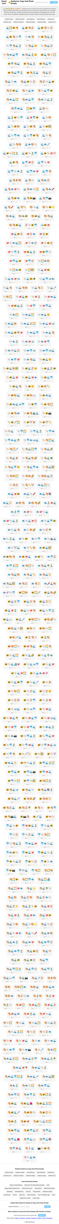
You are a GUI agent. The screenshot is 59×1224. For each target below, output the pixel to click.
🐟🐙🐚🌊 (42, 511)
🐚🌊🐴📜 (37, 287)
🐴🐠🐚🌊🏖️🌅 (42, 1121)
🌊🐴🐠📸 (29, 198)
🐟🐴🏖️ (23, 583)
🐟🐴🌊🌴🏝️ (45, 565)
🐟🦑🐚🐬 (9, 592)
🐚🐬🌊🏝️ (36, 431)
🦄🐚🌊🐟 (29, 1157)
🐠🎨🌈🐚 (50, 619)
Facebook (22, 1218)
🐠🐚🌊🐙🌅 (18, 673)
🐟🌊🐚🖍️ (29, 494)
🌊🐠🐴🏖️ (28, 27)
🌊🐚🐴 (46, 135)
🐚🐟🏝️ (13, 341)
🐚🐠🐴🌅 (47, 404)
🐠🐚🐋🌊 (14, 709)
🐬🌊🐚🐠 (12, 825)
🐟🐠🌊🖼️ (45, 547)
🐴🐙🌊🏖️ (50, 1004)
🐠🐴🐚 (39, 807)
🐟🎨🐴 (20, 503)
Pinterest (33, 1218)
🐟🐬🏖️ (51, 556)
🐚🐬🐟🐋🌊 (31, 440)
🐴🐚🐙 (7, 1040)
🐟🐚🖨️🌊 (50, 538)
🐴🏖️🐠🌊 (12, 90)
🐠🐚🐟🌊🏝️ (46, 727)
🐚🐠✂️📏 (45, 422)
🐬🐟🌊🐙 (31, 843)
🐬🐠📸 (10, 870)
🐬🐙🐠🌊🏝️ (29, 825)
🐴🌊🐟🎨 (47, 933)
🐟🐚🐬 (35, 538)
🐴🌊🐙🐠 (45, 915)
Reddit (39, 1218)
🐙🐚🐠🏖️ (47, 243)
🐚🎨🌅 (7, 296)
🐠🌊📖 (7, 619)
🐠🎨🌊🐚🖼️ (15, 628)
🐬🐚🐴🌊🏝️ (13, 843)
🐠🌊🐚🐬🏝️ (46, 610)
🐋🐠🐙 (45, 225)
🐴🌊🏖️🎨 (26, 897)
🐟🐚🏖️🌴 (45, 529)
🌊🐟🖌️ (45, 144)
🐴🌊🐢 (15, 960)
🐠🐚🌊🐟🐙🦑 (39, 673)
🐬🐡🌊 (23, 870)
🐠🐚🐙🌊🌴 (10, 718)
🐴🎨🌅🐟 (20, 987)
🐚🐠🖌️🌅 (14, 422)
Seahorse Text (51, 22)
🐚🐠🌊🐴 (15, 386)
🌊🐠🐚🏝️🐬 (29, 153)
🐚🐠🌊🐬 (47, 377)
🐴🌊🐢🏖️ (29, 960)
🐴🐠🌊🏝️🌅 (43, 1103)
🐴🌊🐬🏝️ (47, 969)
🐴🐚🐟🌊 (50, 1040)
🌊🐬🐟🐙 (32, 171)
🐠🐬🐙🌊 (45, 771)
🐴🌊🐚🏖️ (47, 924)
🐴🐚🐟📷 (25, 1049)
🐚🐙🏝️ (35, 296)
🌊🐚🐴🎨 (15, 144)
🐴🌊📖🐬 (9, 978)
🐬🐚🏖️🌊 (28, 834)
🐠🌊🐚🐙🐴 (28, 610)
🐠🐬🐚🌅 (14, 780)
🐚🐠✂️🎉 (29, 422)
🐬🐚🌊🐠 (47, 825)
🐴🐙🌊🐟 (14, 1013)
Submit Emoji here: (13, 1206)
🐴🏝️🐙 (50, 995)
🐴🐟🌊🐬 (28, 99)
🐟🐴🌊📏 (29, 574)
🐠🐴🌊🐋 (12, 789)
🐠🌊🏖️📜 (45, 601)
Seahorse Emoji (9, 19)
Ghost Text (22, 1194)
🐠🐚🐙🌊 (45, 709)
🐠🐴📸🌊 (10, 816)
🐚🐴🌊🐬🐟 (31, 467)
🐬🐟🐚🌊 (47, 843)
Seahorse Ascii (7, 22)
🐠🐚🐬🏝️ (9, 745)
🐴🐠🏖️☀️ (45, 1112)
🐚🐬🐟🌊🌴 (12, 440)
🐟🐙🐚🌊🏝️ (10, 520)
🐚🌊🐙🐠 (44, 269)
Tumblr (44, 1218)
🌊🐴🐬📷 (45, 198)
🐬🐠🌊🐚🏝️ (45, 852)
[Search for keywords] (41, 2)
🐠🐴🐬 (51, 807)
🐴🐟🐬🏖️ (14, 1094)
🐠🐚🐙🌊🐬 (29, 718)
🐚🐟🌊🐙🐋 (46, 323)
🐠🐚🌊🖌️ (32, 682)
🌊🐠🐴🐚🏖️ (45, 27)
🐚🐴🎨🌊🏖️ (45, 476)
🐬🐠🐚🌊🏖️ (13, 861)
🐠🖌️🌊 (37, 816)
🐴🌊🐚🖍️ (31, 933)
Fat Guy (15, 1194)
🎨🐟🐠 (23, 216)
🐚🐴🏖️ (13, 485)
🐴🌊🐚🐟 (11, 81)
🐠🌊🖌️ (20, 619)
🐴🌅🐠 (13, 879)
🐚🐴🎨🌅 (12, 476)
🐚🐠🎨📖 (29, 395)
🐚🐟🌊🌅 (28, 314)
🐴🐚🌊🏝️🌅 (15, 1031)
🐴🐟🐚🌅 (28, 1085)
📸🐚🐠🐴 (44, 1148)
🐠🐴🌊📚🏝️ (45, 789)
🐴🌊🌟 (31, 888)
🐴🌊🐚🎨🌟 (29, 924)
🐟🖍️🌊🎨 (50, 583)
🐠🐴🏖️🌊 (9, 807)
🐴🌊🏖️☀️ (12, 906)
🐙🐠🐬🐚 (45, 252)
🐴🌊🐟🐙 (28, 942)
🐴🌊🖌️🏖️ (37, 978)
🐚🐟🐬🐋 (29, 350)
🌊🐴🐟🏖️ (44, 180)
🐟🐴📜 (35, 583)
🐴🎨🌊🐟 (48, 987)
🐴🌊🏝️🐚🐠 (29, 906)
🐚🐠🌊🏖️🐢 (48, 368)
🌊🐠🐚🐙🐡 (48, 153)
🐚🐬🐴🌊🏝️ (13, 45)
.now (4, 2)
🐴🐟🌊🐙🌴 (20, 1067)
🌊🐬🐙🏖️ (28, 162)
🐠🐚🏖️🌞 (45, 691)
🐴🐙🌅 (20, 1004)
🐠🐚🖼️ (39, 753)
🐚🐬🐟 (50, 431)
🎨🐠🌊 (35, 216)
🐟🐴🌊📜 (45, 574)
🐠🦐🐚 (50, 816)
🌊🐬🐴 (46, 171)
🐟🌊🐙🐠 (14, 494)
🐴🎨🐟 (9, 995)
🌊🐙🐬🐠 (32, 117)
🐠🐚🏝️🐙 (45, 700)
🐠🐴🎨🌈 (29, 798)
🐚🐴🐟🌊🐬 (10, 54)
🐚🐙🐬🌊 (45, 305)
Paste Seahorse (41, 19)
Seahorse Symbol (20, 19)
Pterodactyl (9, 1191)
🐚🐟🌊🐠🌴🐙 (14, 332)
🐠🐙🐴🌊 (29, 646)
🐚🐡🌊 (9, 431)
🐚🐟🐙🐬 (44, 341)
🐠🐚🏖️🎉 (14, 700)
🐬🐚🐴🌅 (44, 834)
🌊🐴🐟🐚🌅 (31, 189)
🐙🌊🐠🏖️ (17, 234)
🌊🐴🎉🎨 (15, 180)
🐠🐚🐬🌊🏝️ (28, 736)
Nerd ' (53, 1194)
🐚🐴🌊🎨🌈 (29, 458)
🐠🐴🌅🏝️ (45, 780)
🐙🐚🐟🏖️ (31, 243)
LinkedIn (28, 1218)
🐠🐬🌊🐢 (14, 771)
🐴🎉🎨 (51, 978)
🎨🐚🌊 (34, 207)
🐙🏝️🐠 (43, 234)
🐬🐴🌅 (35, 870)
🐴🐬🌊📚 (45, 1139)
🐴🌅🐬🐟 (28, 879)
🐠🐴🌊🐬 (45, 63)
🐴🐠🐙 (25, 1121)
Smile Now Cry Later (27, 1188)
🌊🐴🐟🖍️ (48, 189)
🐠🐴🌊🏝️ (29, 63)
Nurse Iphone (38, 1188)
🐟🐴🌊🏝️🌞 (29, 54)
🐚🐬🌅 (21, 431)
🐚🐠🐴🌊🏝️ (45, 36)
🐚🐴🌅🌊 (48, 440)
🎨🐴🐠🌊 (15, 225)
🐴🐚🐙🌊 (22, 1040)
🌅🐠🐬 (31, 108)
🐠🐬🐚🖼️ (29, 780)
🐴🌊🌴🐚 (45, 888)
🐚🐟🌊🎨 (11, 323)
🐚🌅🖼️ (29, 269)
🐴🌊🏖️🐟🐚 (43, 897)
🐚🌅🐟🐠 (15, 269)
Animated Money (19, 1191)
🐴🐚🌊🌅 (34, 1022)
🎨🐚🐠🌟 (48, 207)
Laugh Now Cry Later (25, 1198)
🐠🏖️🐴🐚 (31, 637)
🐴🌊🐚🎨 (12, 924)
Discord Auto (7, 1194)
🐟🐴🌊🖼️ (9, 583)
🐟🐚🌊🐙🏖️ (29, 520)
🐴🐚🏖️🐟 (45, 1031)
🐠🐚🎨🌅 (14, 691)
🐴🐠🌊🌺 (26, 1103)
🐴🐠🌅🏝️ (45, 1094)
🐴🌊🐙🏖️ (47, 906)
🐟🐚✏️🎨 (29, 547)
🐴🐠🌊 (12, 1103)
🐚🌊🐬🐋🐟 (46, 278)
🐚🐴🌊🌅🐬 (29, 449)
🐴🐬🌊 (46, 1130)
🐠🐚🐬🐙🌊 (26, 745)
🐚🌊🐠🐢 (29, 278)
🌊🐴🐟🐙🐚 (12, 189)
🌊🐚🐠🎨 (14, 126)
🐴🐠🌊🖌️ (14, 1112)
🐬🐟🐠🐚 (12, 852)
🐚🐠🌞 (29, 386)
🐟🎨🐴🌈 (34, 503)
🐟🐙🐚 (28, 511)
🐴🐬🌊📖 (29, 1139)
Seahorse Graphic (30, 22)
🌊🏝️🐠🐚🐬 (15, 117)
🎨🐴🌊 (48, 216)
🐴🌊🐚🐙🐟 (13, 933)
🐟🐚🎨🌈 (29, 529)
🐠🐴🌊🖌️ (14, 798)
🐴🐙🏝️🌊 (29, 1013)
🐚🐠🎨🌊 (14, 395)
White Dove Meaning (49, 1188)
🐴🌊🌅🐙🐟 (15, 888)
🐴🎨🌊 (34, 987)
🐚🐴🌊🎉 (12, 458)
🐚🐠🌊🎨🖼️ (10, 368)
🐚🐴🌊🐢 (47, 458)
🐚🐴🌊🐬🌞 (12, 467)
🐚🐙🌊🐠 (22, 296)
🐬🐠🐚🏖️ (31, 861)
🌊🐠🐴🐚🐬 (13, 36)
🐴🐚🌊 (20, 1022)
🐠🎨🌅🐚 (34, 619)
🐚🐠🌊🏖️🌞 (29, 368)
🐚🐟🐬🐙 (14, 359)
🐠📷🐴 (24, 816)
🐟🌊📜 (7, 503)
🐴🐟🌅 (51, 1049)
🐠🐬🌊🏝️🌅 (46, 762)
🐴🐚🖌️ (39, 1049)
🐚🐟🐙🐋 (28, 341)
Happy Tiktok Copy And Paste (12, 1188)
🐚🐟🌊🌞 (44, 314)
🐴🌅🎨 (48, 870)
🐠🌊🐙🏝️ (11, 610)
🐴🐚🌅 (7, 1022)
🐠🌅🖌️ (35, 592)
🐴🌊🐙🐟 (29, 915)
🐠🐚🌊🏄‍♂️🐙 (12, 664)
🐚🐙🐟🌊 (50, 296)
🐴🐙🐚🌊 (45, 1013)
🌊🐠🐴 (13, 162)
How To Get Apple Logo (44, 1194)
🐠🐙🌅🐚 (14, 646)
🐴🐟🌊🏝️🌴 (48, 1058)
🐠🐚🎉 (46, 682)
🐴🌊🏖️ (46, 72)
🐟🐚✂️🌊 (14, 547)
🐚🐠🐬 (32, 404)
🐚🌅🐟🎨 (44, 260)
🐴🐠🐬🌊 (14, 1130)
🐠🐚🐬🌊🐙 (46, 736)
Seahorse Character (19, 22)
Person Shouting (31, 1194)
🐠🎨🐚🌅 (45, 628)
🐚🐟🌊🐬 (32, 332)
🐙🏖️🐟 (31, 234)
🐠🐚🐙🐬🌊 (28, 727)
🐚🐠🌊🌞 (45, 359)
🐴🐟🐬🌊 (44, 1085)
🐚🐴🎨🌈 (28, 476)
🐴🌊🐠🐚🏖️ (28, 81)
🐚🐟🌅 (13, 314)
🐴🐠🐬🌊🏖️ (31, 1130)
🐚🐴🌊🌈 (47, 449)
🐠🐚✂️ (51, 753)
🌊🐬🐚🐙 (44, 162)
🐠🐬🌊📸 (29, 771)
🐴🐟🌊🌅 (12, 99)
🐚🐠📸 (46, 413)
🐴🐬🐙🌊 (15, 1148)
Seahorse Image (42, 22)
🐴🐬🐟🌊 (17, 108)
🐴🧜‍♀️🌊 (29, 1148)
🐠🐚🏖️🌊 (29, 691)
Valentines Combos (47, 1191)
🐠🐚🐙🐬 (11, 727)
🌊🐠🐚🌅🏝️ (10, 153)
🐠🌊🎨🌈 (50, 592)
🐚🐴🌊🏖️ (47, 45)
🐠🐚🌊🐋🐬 (31, 664)
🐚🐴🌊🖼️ (48, 467)
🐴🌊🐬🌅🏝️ (13, 969)
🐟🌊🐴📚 (45, 494)
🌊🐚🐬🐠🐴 (31, 135)
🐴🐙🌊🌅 (34, 1004)
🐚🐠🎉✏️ (44, 386)
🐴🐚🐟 (35, 1040)
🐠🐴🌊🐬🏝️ (15, 72)
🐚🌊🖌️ (51, 287)
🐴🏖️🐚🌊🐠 (46, 81)
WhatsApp (49, 1218)
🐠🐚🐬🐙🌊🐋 (47, 745)
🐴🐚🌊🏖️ (50, 1022)
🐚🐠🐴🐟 (14, 413)
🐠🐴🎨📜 (45, 798)
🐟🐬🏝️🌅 (12, 565)
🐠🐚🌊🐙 (48, 664)
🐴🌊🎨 (12, 897)
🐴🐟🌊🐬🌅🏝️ (14, 1076)
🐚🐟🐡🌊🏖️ (12, 350)
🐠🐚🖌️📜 (25, 753)
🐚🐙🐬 (31, 305)
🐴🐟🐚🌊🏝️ (45, 99)
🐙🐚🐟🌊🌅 (13, 243)
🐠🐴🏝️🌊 (32, 72)
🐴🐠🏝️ (12, 1121)
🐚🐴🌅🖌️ (12, 449)
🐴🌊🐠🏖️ (32, 951)
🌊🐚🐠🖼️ (45, 126)
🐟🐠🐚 (39, 556)
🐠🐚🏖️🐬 (29, 700)
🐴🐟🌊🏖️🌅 (10, 1058)
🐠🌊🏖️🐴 (29, 601)
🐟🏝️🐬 (15, 511)
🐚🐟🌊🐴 (48, 332)
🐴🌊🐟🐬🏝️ (15, 951)
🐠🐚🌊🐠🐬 (15, 682)
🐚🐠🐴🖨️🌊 (31, 413)
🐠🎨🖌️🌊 (15, 637)
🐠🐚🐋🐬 (29, 709)
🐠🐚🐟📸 (11, 736)
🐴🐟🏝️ (13, 1085)
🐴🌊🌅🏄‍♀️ (44, 879)
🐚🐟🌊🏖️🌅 (28, 323)
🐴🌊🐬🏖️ (31, 969)
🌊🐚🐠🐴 (29, 126)
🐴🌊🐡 (46, 951)
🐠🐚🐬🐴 (9, 753)
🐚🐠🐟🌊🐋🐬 (15, 404)
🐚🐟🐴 (29, 36)
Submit (47, 1206)
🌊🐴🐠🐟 (14, 198)
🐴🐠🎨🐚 (29, 1112)
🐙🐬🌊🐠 (15, 260)
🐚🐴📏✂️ (28, 485)
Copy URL (42, 1215)
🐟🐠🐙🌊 (25, 556)
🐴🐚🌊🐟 (28, 90)
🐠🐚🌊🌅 (12, 655)
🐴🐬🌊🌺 (14, 1139)
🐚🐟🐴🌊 (29, 359)
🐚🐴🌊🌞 (31, 45)
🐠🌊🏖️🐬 (14, 601)
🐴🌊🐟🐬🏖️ (45, 942)
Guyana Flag (36, 1198)
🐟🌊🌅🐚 (44, 485)
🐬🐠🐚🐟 (47, 861)
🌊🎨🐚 (43, 108)
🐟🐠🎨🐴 (9, 556)
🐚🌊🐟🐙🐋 (12, 278)
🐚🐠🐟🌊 (45, 395)
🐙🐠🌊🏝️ (29, 252)
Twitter (16, 1218)
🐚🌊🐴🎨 (22, 287)
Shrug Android (36, 1191)
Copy (11, 31)
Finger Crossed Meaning (16, 1185)
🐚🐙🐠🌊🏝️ (15, 305)
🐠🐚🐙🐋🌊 (48, 718)
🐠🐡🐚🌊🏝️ (28, 762)
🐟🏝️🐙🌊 (50, 503)
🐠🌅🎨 (23, 592)
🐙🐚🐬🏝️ (14, 252)
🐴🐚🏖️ (31, 1031)
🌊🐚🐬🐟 (14, 135)
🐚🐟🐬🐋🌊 (46, 350)
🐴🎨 (7, 987)
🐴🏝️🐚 (7, 1004)
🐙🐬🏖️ (29, 260)
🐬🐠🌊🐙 (28, 852)
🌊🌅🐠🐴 (12, 27)
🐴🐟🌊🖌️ (32, 1076)
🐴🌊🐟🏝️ (12, 942)
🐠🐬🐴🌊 (14, 63)
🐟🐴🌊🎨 (14, 574)
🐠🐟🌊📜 (11, 762)
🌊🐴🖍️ (9, 207)
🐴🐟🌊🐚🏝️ (39, 1067)
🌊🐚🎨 (46, 117)
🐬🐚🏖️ (13, 834)
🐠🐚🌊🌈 (28, 655)
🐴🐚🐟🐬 (9, 1049)
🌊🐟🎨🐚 (31, 144)
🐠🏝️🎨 (45, 637)
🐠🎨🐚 (31, 628)
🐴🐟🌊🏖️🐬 (29, 1058)
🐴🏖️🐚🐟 (23, 995)
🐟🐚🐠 (23, 538)
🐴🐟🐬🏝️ (29, 1094)
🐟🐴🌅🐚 (28, 565)
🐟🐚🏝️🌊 (9, 538)
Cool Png (28, 1191)
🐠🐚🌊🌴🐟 (45, 655)
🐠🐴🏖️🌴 (25, 807)
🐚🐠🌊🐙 (12, 377)
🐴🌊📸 (23, 978)
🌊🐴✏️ (21, 207)
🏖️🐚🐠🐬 (31, 225)
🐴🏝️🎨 (37, 995)
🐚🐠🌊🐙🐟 (29, 377)
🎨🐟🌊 (10, 216)
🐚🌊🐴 (7, 287)
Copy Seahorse (30, 19)
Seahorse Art (51, 19)
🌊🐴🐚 (29, 180)
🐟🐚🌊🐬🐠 (48, 520)
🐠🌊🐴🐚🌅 (48, 54)
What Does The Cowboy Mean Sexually (34, 1185)
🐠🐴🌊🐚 (28, 789)
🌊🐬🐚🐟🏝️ (15, 171)
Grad (48, 1185)
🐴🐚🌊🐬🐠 (45, 90)
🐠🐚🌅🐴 (45, 646)
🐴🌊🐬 (43, 960)
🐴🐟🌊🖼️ (48, 1076)
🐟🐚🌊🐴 (14, 529)
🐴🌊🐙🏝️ (14, 915)
